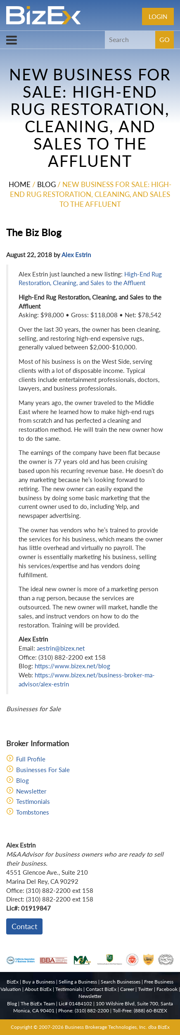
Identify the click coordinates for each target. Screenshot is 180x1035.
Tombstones (32, 812)
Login (158, 16)
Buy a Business (38, 982)
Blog (46, 184)
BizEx (13, 982)
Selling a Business (78, 982)
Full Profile (30, 759)
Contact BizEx (101, 989)
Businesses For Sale (43, 769)
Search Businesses (120, 982)
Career (127, 989)
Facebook (167, 989)
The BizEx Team (38, 1003)
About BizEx (38, 989)
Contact (24, 926)
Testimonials (33, 801)
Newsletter (31, 791)
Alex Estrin (76, 254)
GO (164, 39)
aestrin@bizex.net (61, 648)
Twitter (145, 989)
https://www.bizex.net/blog (72, 666)
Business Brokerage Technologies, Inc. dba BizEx (117, 1027)
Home (20, 184)
